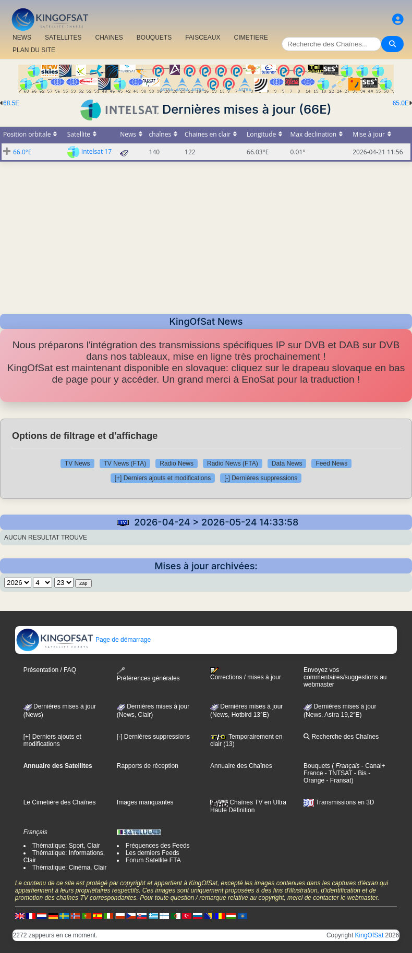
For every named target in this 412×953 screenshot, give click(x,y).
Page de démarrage (83, 639)
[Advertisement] (206, 235)
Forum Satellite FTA (153, 860)
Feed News (331, 463)
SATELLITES (63, 37)
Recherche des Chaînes (341, 736)
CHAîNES (109, 37)
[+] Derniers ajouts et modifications (163, 478)
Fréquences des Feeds (158, 845)
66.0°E (22, 152)
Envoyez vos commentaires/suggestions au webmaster (345, 677)
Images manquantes (145, 802)
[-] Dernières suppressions (260, 478)
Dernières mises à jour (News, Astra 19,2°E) (340, 710)
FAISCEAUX (202, 37)
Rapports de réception (147, 765)
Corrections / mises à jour (245, 674)
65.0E (401, 103)
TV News (77, 463)
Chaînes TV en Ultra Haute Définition (248, 806)
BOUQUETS (154, 37)
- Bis (359, 773)
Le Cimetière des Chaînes (59, 802)
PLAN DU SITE (34, 50)
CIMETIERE (251, 37)
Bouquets (317, 765)
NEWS (22, 37)
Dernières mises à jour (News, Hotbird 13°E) (246, 710)
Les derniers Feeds (152, 853)
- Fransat (337, 780)
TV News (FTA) (125, 463)
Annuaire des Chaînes (241, 765)
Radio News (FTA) (232, 463)
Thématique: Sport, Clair (66, 845)
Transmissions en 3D (339, 802)
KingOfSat (369, 935)
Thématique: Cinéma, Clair (69, 867)
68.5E (11, 103)
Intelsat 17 (96, 151)
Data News (287, 463)
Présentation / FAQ (49, 670)
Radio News (176, 463)
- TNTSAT (337, 773)
